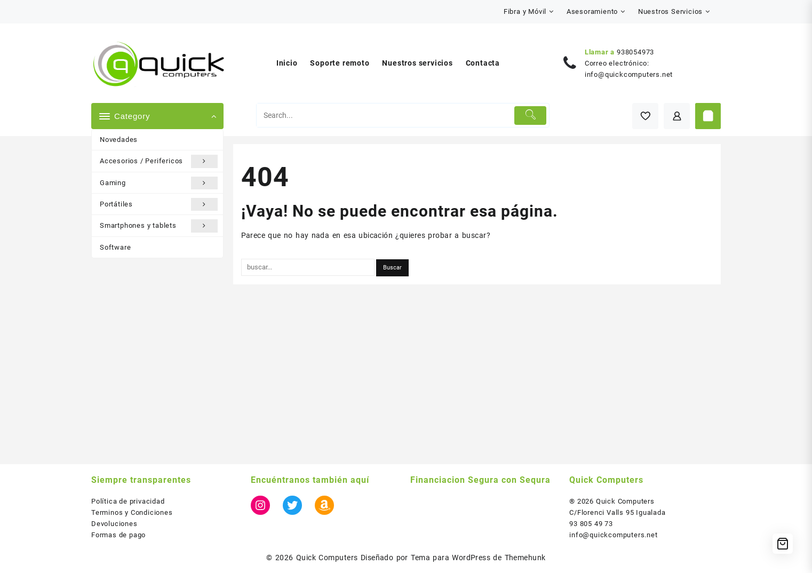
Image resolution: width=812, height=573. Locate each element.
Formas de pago (118, 535)
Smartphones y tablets (159, 225)
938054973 (635, 52)
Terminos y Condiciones (132, 512)
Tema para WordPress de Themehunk (478, 557)
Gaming (159, 183)
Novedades (119, 140)
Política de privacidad (128, 501)
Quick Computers (327, 557)
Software (115, 247)
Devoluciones (114, 524)
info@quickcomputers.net (629, 74)
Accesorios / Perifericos (159, 161)
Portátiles (159, 204)
